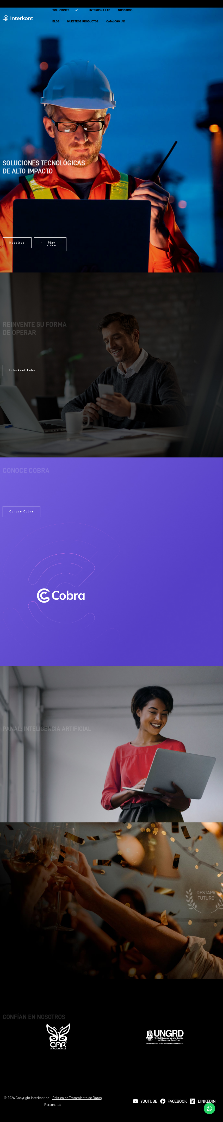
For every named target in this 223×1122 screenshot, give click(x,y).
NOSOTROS (125, 10)
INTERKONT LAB (99, 10)
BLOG (55, 21)
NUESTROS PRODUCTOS (82, 21)
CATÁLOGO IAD (115, 21)
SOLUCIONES (67, 10)
